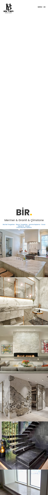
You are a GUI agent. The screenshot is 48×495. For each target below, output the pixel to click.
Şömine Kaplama (34, 224)
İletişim (27, 226)
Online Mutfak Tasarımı (24, 227)
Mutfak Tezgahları (9, 224)
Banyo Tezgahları (21, 224)
